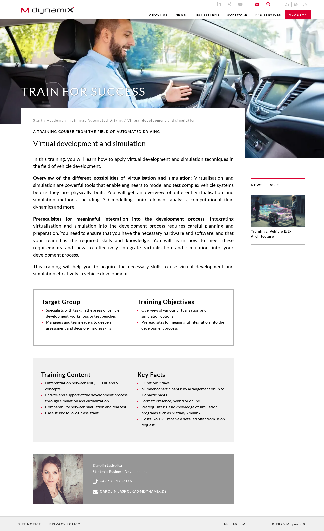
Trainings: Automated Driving (95, 120)
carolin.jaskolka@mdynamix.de (130, 491)
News (181, 14)
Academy (298, 14)
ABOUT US (158, 14)
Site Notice (29, 524)
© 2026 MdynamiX (289, 524)
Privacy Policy (64, 524)
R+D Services (268, 14)
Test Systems (207, 14)
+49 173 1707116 (112, 481)
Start (38, 120)
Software (237, 14)
